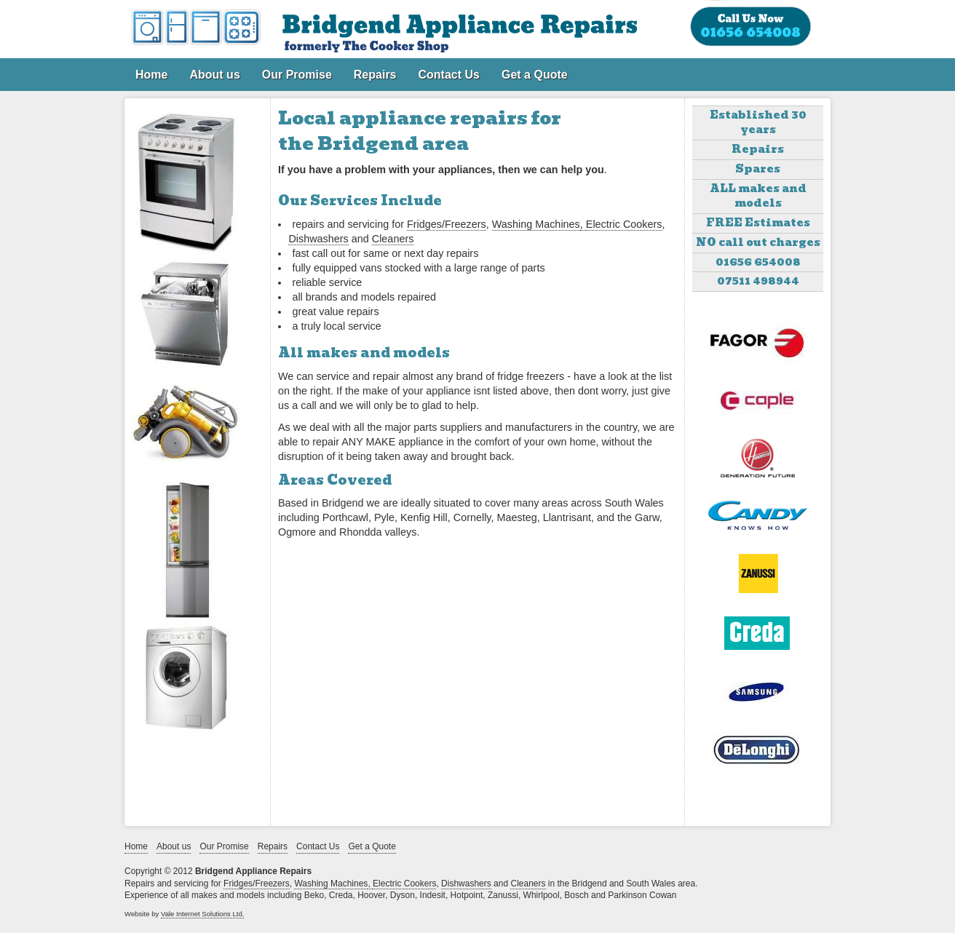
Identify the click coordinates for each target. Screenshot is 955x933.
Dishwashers (318, 239)
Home (151, 74)
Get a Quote (535, 74)
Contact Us (449, 74)
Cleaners (393, 239)
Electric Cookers (624, 224)
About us (214, 74)
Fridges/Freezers (446, 224)
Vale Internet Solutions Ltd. (203, 914)
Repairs (375, 74)
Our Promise (297, 74)
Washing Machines (536, 224)
